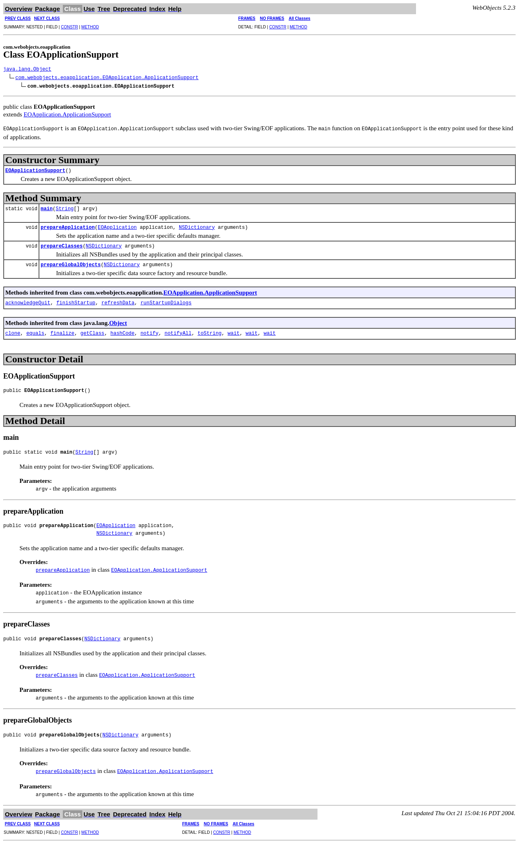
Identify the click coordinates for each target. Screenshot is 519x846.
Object (118, 320)
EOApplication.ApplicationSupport (67, 112)
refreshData (117, 300)
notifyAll (178, 331)
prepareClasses (62, 244)
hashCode (122, 331)
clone (12, 331)
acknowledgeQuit (27, 300)
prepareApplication (67, 225)
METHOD (90, 27)
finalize (62, 331)
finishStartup (75, 300)
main (47, 206)
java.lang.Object (27, 69)
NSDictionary (197, 225)
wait (233, 331)
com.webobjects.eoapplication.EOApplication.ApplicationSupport (107, 77)
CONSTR (69, 27)
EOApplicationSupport (35, 168)
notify (149, 331)
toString (209, 331)
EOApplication (117, 225)
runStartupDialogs (165, 300)
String (64, 206)
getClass (92, 331)
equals (35, 331)
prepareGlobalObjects (71, 262)
